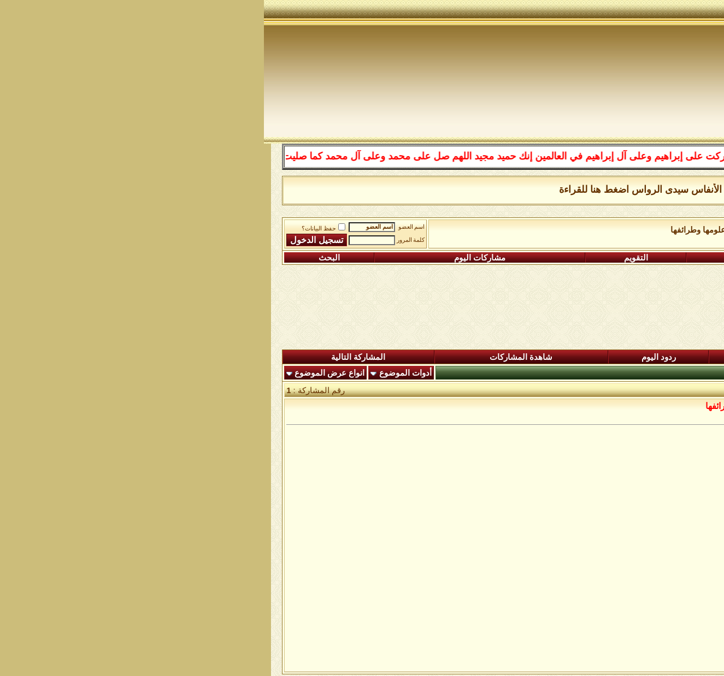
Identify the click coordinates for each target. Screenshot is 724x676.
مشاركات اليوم (216, 257)
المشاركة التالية (94, 357)
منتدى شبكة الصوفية (656, 230)
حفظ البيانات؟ (59, 229)
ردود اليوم (395, 357)
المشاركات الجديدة (535, 357)
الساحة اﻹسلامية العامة (571, 230)
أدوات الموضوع (141, 373)
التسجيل (643, 257)
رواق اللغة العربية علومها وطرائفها (465, 230)
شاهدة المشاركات (257, 357)
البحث (65, 257)
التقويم (372, 257)
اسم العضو (147, 227)
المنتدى (665, 357)
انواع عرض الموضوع (66, 373)
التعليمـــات (502, 257)
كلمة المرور (147, 240)
